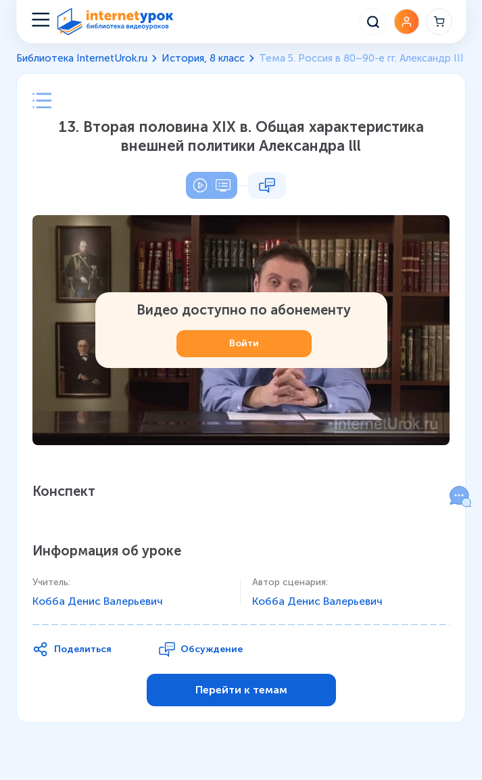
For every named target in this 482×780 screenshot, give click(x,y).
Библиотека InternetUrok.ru (81, 58)
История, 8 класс (203, 58)
